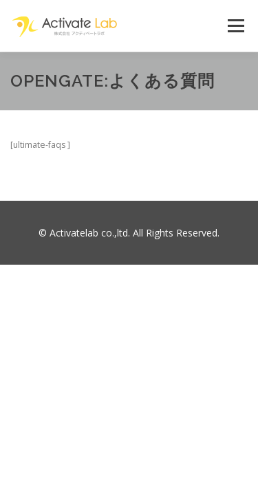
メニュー (236, 26)
